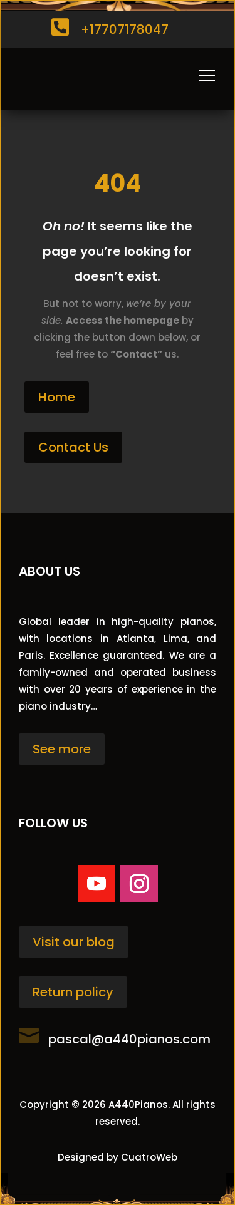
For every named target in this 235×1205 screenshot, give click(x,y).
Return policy (73, 992)
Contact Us (73, 447)
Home (56, 397)
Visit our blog (74, 942)
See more (62, 749)
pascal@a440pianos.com (129, 1039)
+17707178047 (125, 29)
